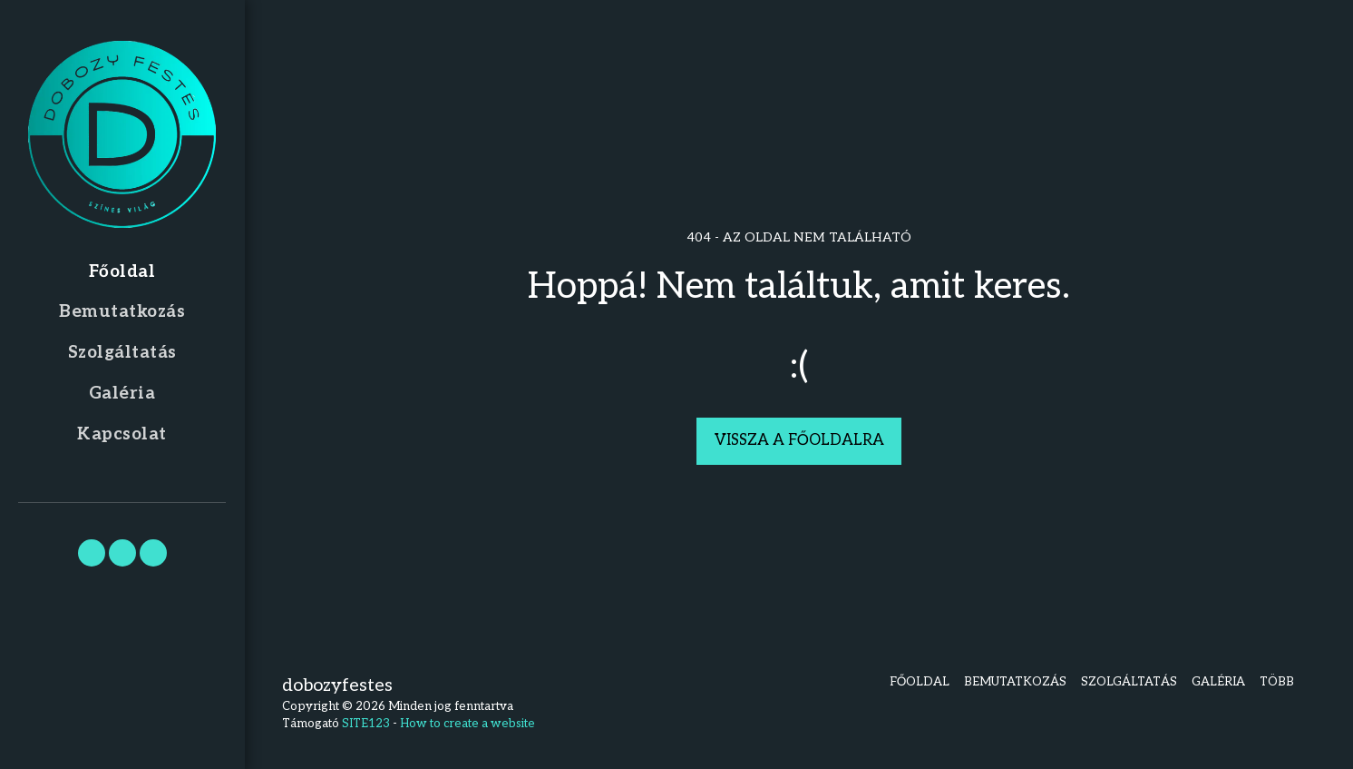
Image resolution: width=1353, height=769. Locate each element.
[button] (91, 553)
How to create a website (467, 723)
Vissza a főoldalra (799, 440)
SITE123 (366, 723)
